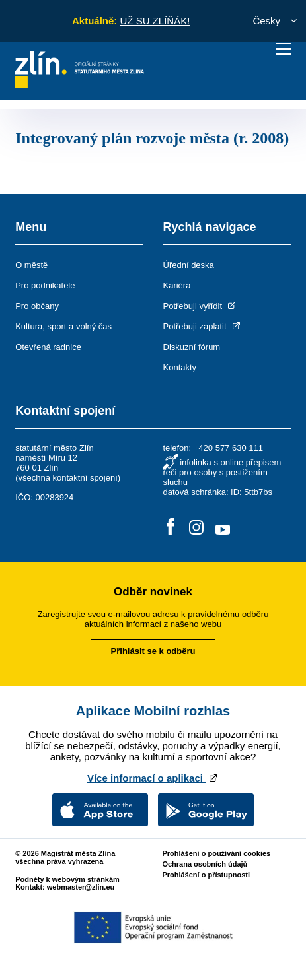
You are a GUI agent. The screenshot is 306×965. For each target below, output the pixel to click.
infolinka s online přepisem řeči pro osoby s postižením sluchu (222, 472)
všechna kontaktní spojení (67, 477)
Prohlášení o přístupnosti (206, 875)
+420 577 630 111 (228, 448)
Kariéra (177, 285)
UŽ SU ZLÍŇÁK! (155, 20)
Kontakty (180, 367)
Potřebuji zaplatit (203, 326)
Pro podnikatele (45, 285)
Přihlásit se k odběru (153, 651)
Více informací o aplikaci (153, 777)
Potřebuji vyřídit (200, 306)
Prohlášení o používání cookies (216, 853)
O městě (31, 265)
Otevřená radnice (48, 347)
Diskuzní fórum (192, 347)
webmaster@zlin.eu (80, 887)
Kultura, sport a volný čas (63, 326)
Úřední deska (188, 265)
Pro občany (37, 306)
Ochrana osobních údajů (204, 864)
